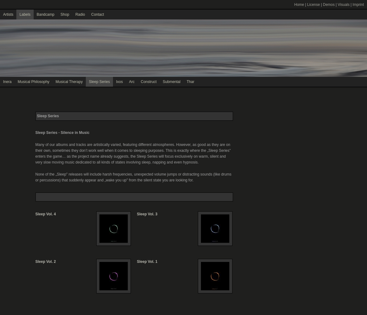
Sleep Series (99, 82)
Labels (24, 14)
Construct (148, 82)
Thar (190, 82)
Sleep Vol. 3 (147, 214)
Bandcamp (45, 14)
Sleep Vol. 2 (45, 261)
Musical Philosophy (33, 82)
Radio (80, 14)
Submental (171, 82)
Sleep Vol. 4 (45, 214)
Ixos (119, 82)
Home (299, 4)
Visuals (343, 4)
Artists (8, 14)
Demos (329, 4)
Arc (132, 82)
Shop (64, 14)
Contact (97, 14)
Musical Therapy (69, 82)
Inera (7, 82)
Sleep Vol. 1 (147, 261)
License (313, 4)
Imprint (358, 4)
